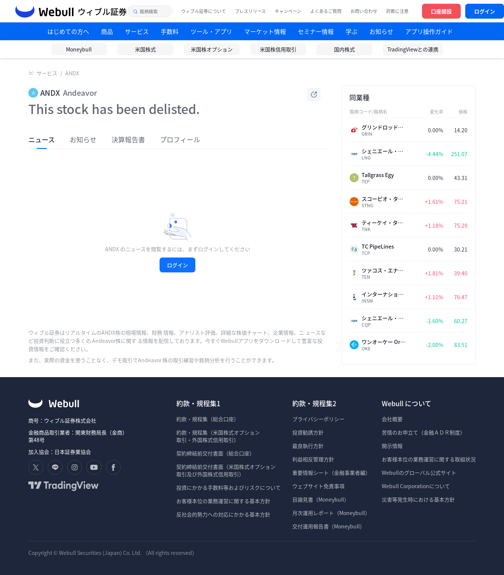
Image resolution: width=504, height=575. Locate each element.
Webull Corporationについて (416, 486)
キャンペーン (288, 11)
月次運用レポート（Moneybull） (331, 512)
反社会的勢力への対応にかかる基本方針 (223, 514)
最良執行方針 (308, 445)
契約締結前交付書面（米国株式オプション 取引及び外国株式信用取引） (225, 470)
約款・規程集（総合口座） (207, 419)
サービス (47, 73)
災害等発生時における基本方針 (418, 499)
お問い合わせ (363, 11)
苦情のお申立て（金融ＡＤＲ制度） (423, 432)
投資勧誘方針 (308, 432)
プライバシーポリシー (318, 419)
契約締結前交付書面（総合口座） (215, 453)
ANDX (72, 73)
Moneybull (79, 49)
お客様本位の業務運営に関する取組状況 (429, 459)
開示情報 (392, 445)
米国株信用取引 (278, 49)
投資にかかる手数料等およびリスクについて (228, 487)
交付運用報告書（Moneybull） (328, 526)
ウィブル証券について (203, 11)
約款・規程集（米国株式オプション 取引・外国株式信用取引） (218, 436)
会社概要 (392, 419)
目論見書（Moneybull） (320, 499)
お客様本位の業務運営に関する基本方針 (223, 501)
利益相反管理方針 (313, 459)
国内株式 (344, 49)
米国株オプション (212, 49)
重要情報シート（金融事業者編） (331, 472)
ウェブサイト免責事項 (318, 486)
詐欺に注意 (397, 11)
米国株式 (145, 49)
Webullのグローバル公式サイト (419, 472)
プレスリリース (250, 11)
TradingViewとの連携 (412, 49)
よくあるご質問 (325, 11)
